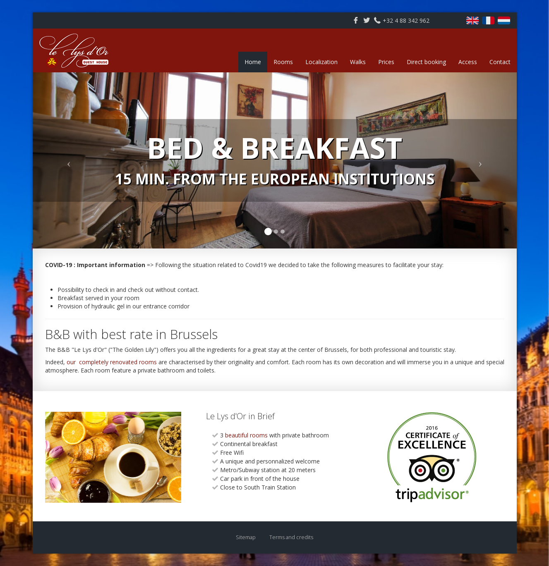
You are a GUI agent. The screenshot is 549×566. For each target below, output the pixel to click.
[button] (69, 160)
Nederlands (504, 20)
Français (488, 20)
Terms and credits (291, 537)
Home (253, 62)
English (472, 20)
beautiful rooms (245, 435)
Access (467, 62)
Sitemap (246, 537)
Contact (500, 62)
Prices (386, 62)
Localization (321, 62)
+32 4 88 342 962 (406, 20)
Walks (358, 62)
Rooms (283, 62)
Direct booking (426, 62)
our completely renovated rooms (112, 362)
